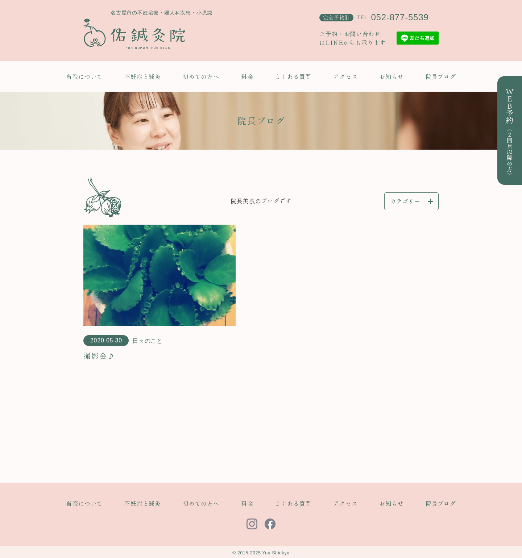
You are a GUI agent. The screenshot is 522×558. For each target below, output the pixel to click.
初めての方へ (201, 76)
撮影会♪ (99, 355)
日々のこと (147, 341)
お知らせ (391, 76)
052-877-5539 (399, 17)
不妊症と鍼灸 (142, 76)
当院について (84, 76)
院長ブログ (441, 76)
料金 (247, 76)
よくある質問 (293, 76)
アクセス (345, 76)
